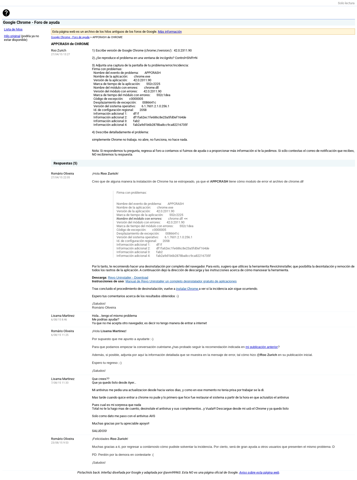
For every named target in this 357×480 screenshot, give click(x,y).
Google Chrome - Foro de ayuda (70, 37)
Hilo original (12, 36)
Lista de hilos (13, 29)
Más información (170, 31)
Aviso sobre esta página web (259, 472)
